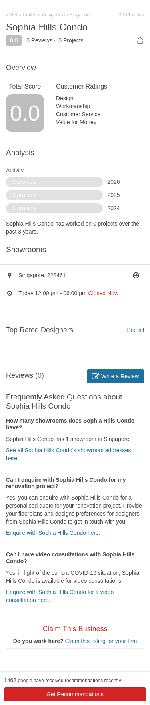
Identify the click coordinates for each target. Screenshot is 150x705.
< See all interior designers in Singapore (48, 15)
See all (135, 330)
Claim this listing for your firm (101, 641)
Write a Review (115, 376)
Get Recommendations (75, 694)
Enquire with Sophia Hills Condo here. (53, 533)
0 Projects (70, 40)
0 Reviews (39, 40)
